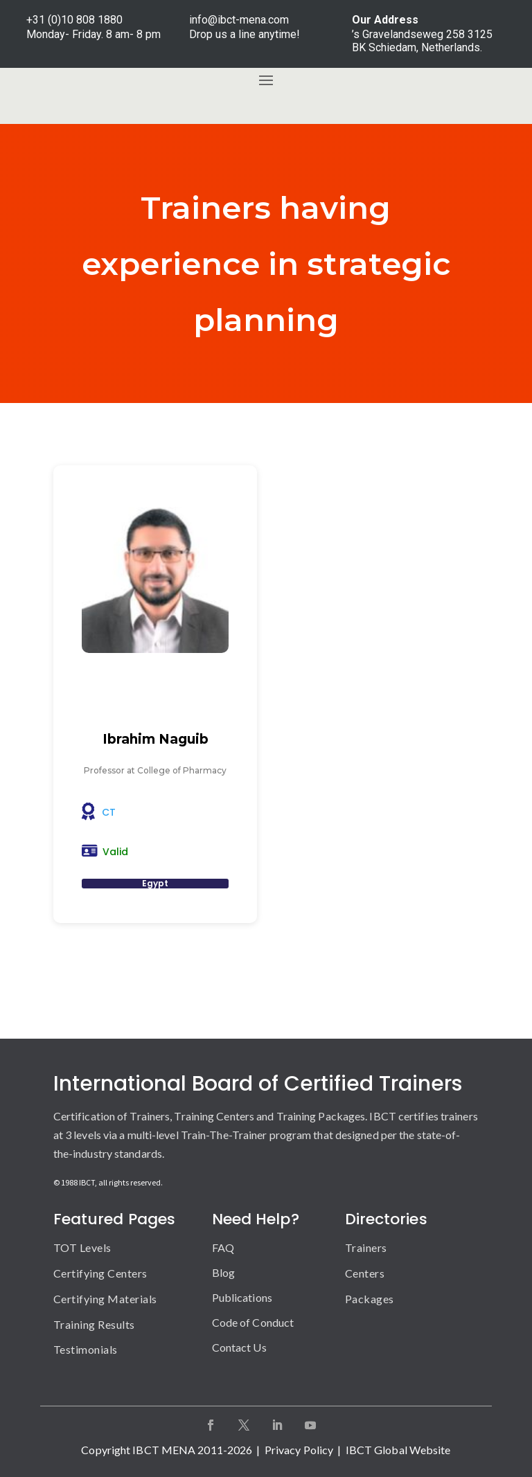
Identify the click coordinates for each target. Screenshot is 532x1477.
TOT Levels (82, 1247)
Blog (223, 1272)
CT (109, 812)
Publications (242, 1297)
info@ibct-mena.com (239, 19)
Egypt (155, 883)
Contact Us (239, 1347)
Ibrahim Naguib (156, 739)
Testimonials (85, 1349)
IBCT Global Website (398, 1449)
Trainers (366, 1247)
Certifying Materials (105, 1298)
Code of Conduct (253, 1322)
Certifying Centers (100, 1273)
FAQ (223, 1247)
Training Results (94, 1324)
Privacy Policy (299, 1449)
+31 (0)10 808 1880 (74, 19)
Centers (365, 1273)
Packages (369, 1298)
